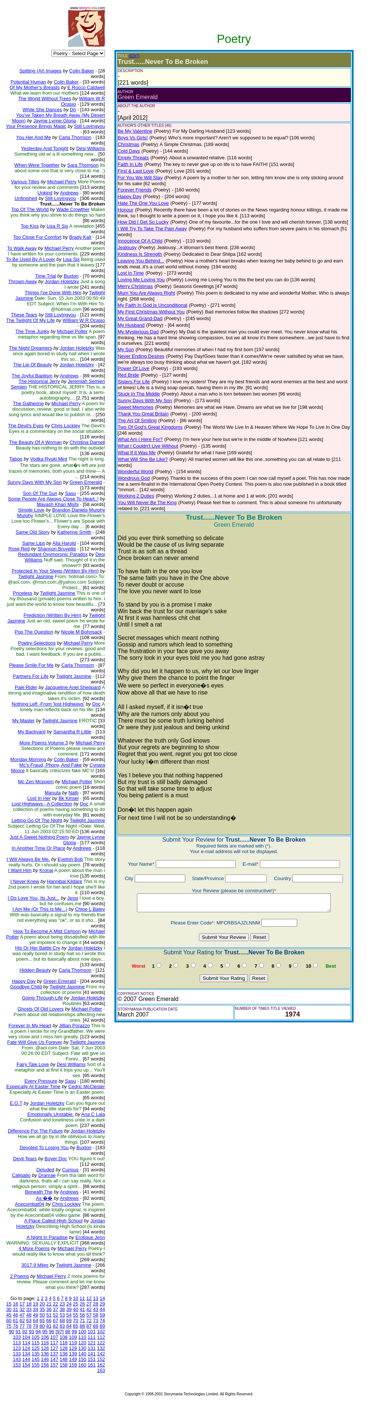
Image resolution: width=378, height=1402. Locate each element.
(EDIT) (134, 56)
